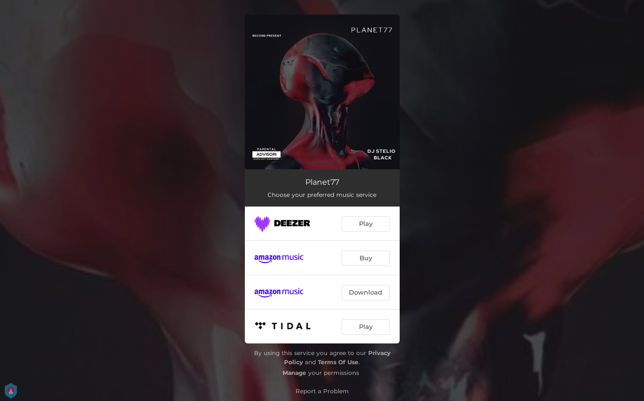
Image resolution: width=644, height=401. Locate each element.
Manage (294, 372)
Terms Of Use (338, 362)
